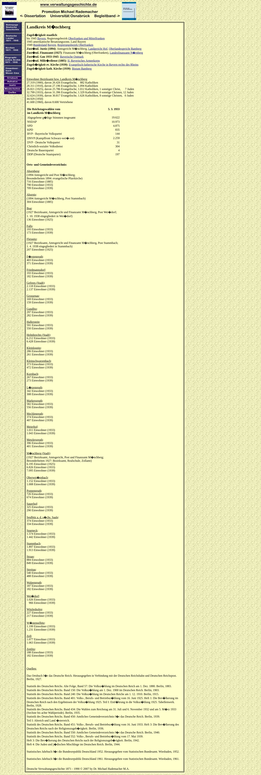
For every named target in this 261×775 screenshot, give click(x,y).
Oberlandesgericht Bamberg (125, 48)
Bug (29, 208)
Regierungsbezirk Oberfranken (75, 44)
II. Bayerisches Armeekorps (84, 60)
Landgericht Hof (97, 48)
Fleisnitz (32, 239)
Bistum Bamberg (82, 68)
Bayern (41, 38)
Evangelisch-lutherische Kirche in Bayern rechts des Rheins (103, 64)
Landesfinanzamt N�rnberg (126, 52)
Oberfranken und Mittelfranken (86, 38)
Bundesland (40, 44)
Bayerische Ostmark (72, 56)
